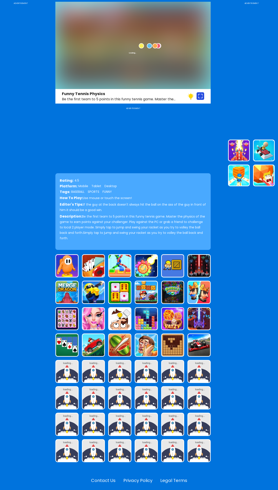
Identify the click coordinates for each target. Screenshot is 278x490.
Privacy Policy (137, 480)
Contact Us (103, 480)
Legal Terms (173, 480)
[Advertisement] (20, 70)
